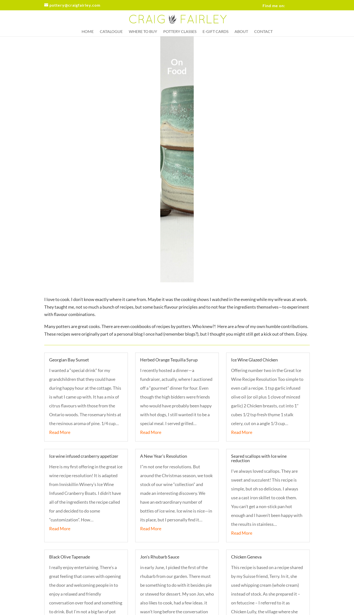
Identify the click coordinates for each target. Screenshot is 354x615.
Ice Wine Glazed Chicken (254, 359)
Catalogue (111, 32)
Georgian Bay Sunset (69, 359)
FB (293, 2)
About (241, 32)
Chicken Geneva (246, 556)
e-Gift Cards (215, 32)
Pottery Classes (179, 32)
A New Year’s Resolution (163, 456)
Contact (263, 32)
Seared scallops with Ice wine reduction (259, 458)
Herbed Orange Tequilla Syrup (169, 359)
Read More (59, 432)
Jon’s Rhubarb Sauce (159, 556)
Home (88, 32)
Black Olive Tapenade (69, 556)
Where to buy (143, 32)
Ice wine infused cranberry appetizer (83, 456)
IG (307, 2)
